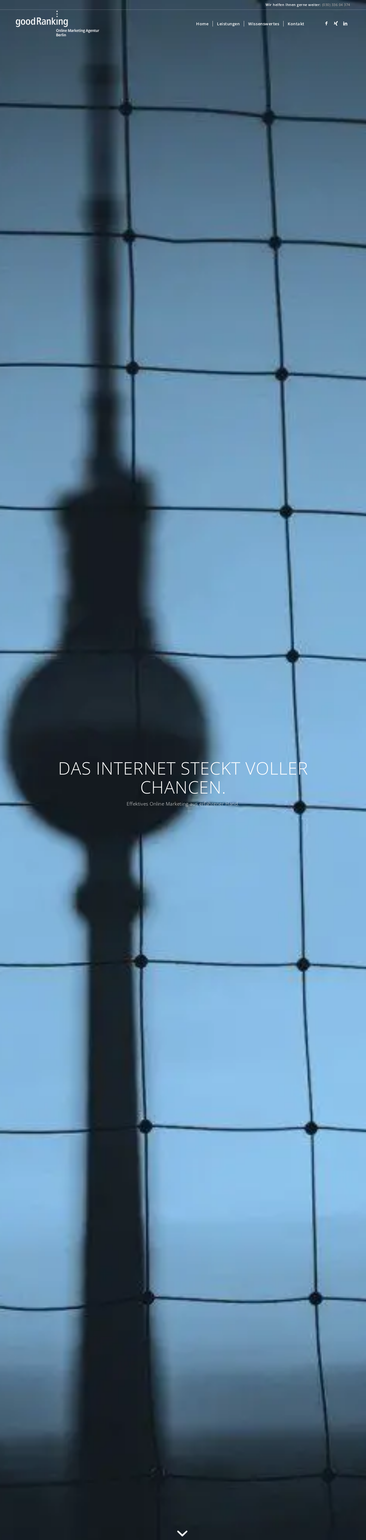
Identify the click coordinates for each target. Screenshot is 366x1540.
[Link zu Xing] (336, 23)
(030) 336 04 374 (336, 4)
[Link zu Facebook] (326, 23)
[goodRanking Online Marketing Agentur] (57, 23)
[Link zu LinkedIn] (345, 23)
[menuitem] (202, 23)
